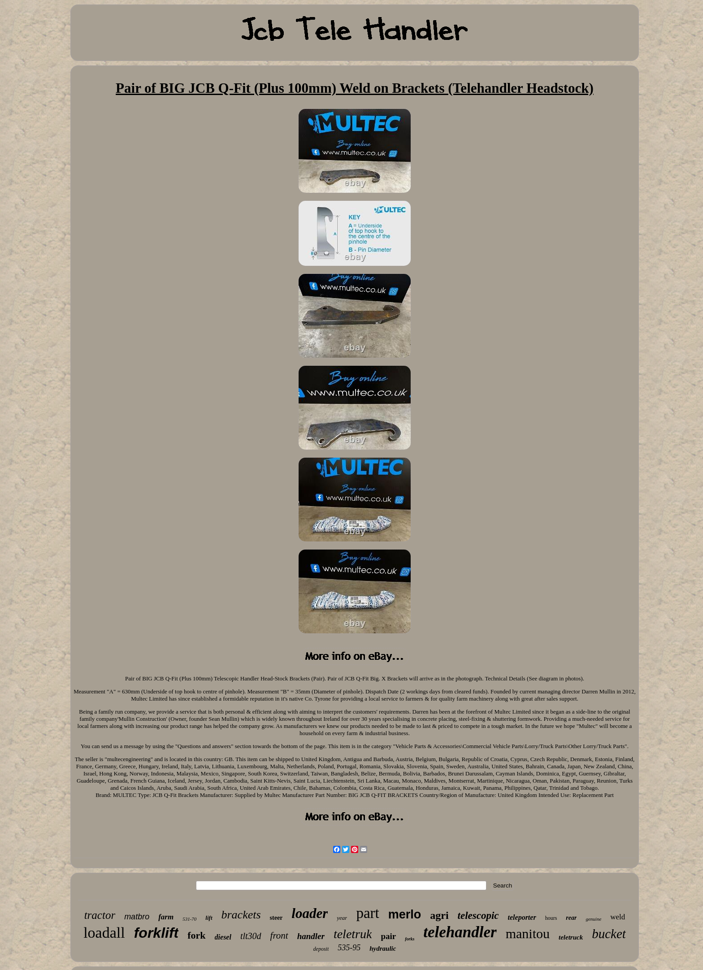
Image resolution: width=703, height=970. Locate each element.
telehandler (459, 932)
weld (617, 917)
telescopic (478, 915)
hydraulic (382, 948)
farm (166, 917)
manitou (528, 933)
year (342, 917)
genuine (593, 919)
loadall (104, 932)
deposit (321, 949)
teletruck (571, 937)
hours (551, 918)
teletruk (353, 934)
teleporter (522, 917)
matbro (136, 916)
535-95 (349, 947)
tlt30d (250, 936)
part (367, 913)
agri (439, 915)
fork (196, 935)
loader (309, 913)
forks (409, 938)
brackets (241, 914)
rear (571, 917)
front (279, 935)
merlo (404, 914)
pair (388, 936)
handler (311, 936)
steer (276, 917)
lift (208, 917)
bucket (609, 934)
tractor (99, 915)
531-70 (189, 919)
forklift (156, 933)
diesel (223, 937)
